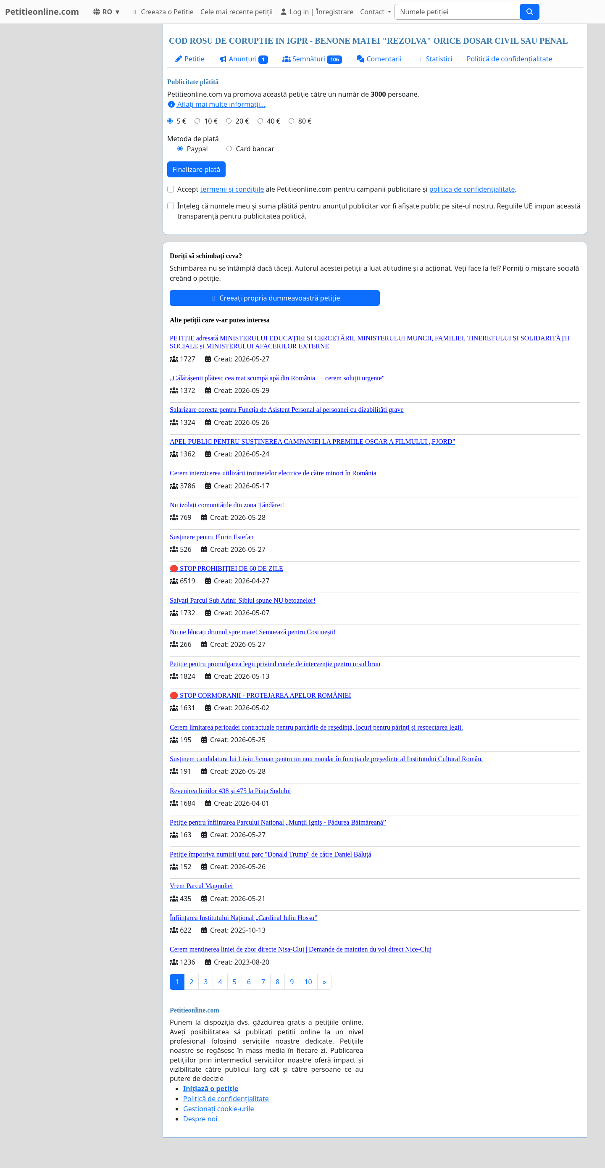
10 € (211, 121)
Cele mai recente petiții (236, 11)
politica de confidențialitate (472, 189)
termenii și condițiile (232, 189)
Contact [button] (373, 11)
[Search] (458, 12)
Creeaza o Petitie (162, 11)
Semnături (312, 59)
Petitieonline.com (42, 11)
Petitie (189, 58)
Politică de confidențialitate (509, 58)
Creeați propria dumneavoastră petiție (274, 298)
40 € (273, 121)
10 (308, 981)
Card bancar (255, 148)
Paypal (197, 148)
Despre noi (200, 1118)
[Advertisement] (81, 150)
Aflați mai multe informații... (216, 104)
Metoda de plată (193, 138)
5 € (181, 121)
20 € (242, 121)
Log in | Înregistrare (316, 11)
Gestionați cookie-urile (218, 1108)
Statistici (434, 58)
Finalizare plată (196, 169)
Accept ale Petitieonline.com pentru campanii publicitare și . (347, 189)
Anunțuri (243, 59)
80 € (305, 121)
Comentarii (378, 58)
